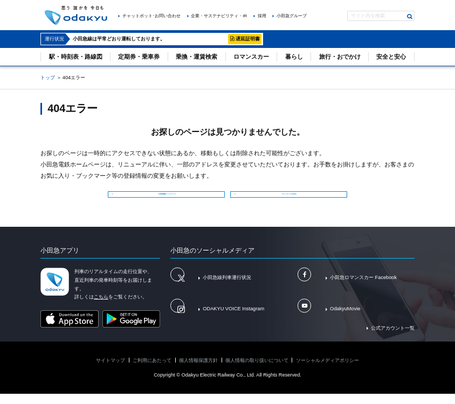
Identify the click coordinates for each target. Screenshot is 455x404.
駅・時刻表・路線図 (75, 56)
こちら (101, 307)
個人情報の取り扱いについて (256, 370)
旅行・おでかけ (340, 56)
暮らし (294, 56)
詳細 (219, 38)
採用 (262, 15)
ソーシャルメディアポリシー (327, 370)
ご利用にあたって (152, 370)
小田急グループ (292, 15)
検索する (410, 16)
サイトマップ (110, 370)
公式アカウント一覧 (393, 337)
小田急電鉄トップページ (169, 197)
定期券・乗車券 (139, 56)
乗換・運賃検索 (196, 56)
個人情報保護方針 (198, 370)
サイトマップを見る (291, 197)
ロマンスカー (251, 56)
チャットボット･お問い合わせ (151, 15)
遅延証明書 (248, 38)
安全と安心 (391, 56)
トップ (47, 77)
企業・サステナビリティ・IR (219, 15)
